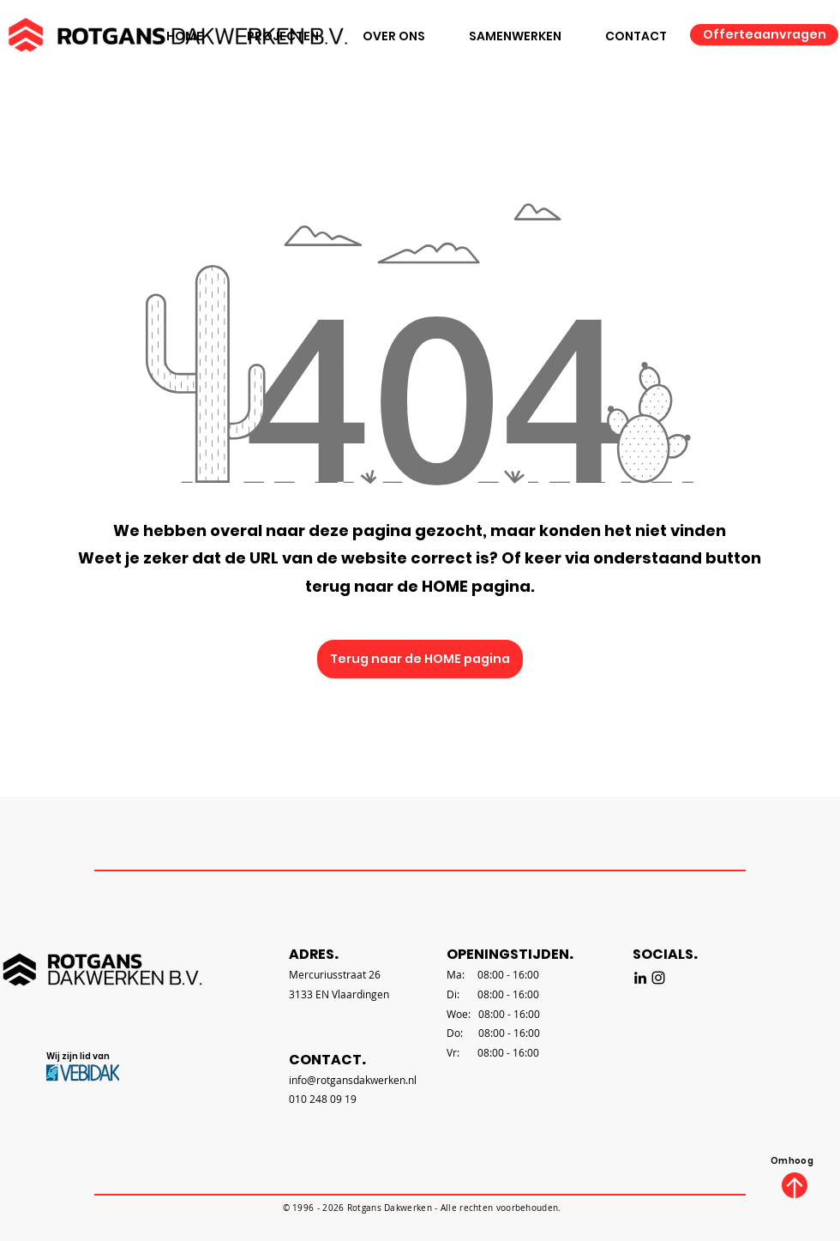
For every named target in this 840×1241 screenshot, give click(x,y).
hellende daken (668, 1074)
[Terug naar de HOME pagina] (420, 659)
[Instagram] (658, 977)
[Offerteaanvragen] (764, 34)
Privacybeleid (454, 1220)
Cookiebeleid (388, 1220)
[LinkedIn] (640, 977)
